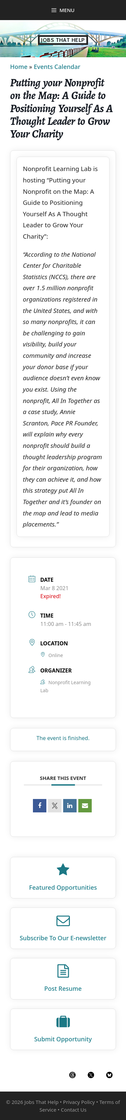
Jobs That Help (63, 40)
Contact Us (73, 1109)
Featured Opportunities (63, 887)
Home (19, 67)
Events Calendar (57, 67)
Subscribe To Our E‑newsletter (62, 938)
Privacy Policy (79, 1102)
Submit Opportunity (63, 1039)
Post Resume (63, 988)
